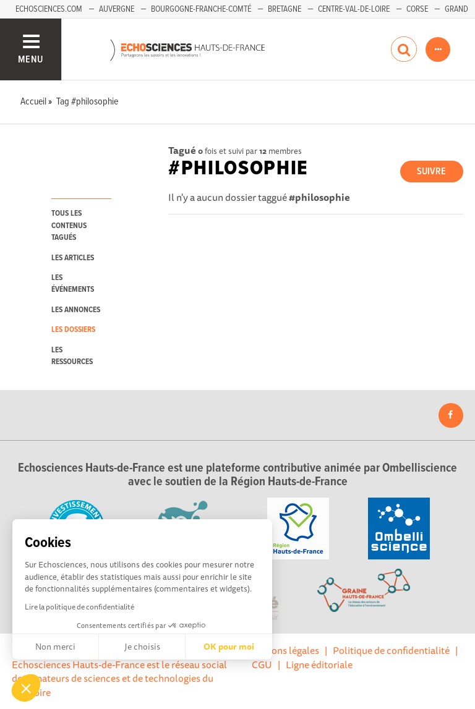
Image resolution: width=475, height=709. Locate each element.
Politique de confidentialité (391, 650)
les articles (72, 258)
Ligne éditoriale (319, 664)
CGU (262, 664)
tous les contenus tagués (69, 225)
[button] (26, 688)
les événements (72, 284)
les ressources (72, 356)
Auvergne (116, 9)
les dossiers (73, 330)
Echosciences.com (48, 9)
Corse (417, 9)
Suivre (431, 171)
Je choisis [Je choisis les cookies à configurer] (142, 646)
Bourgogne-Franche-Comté (201, 9)
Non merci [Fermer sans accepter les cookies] (55, 646)
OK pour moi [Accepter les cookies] (228, 646)
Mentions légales (282, 650)
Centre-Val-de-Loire (354, 9)
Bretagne (284, 9)
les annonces (75, 310)
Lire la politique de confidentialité (79, 607)
